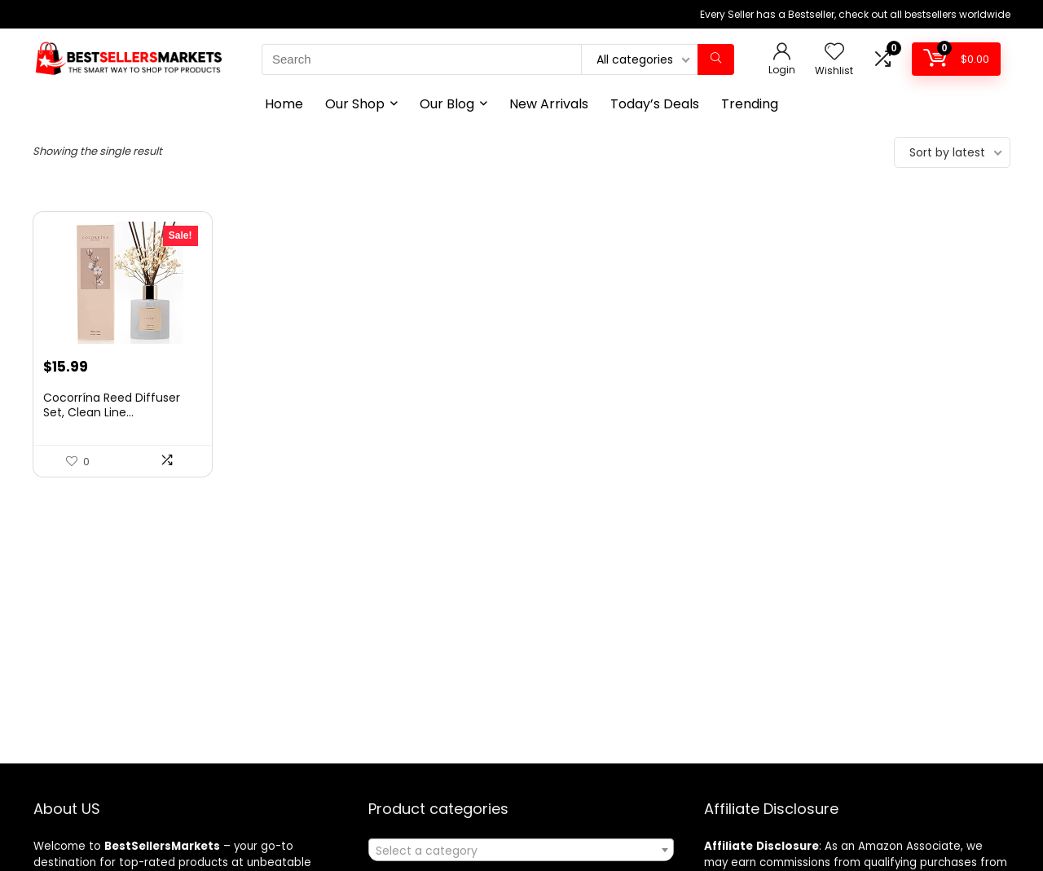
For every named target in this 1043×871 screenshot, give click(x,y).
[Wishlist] (834, 52)
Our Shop (355, 104)
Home (284, 104)
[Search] (716, 59)
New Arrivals (548, 104)
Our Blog (447, 104)
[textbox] (521, 850)
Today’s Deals (654, 104)
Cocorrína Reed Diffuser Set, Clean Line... (111, 404)
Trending (749, 104)
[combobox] (521, 849)
